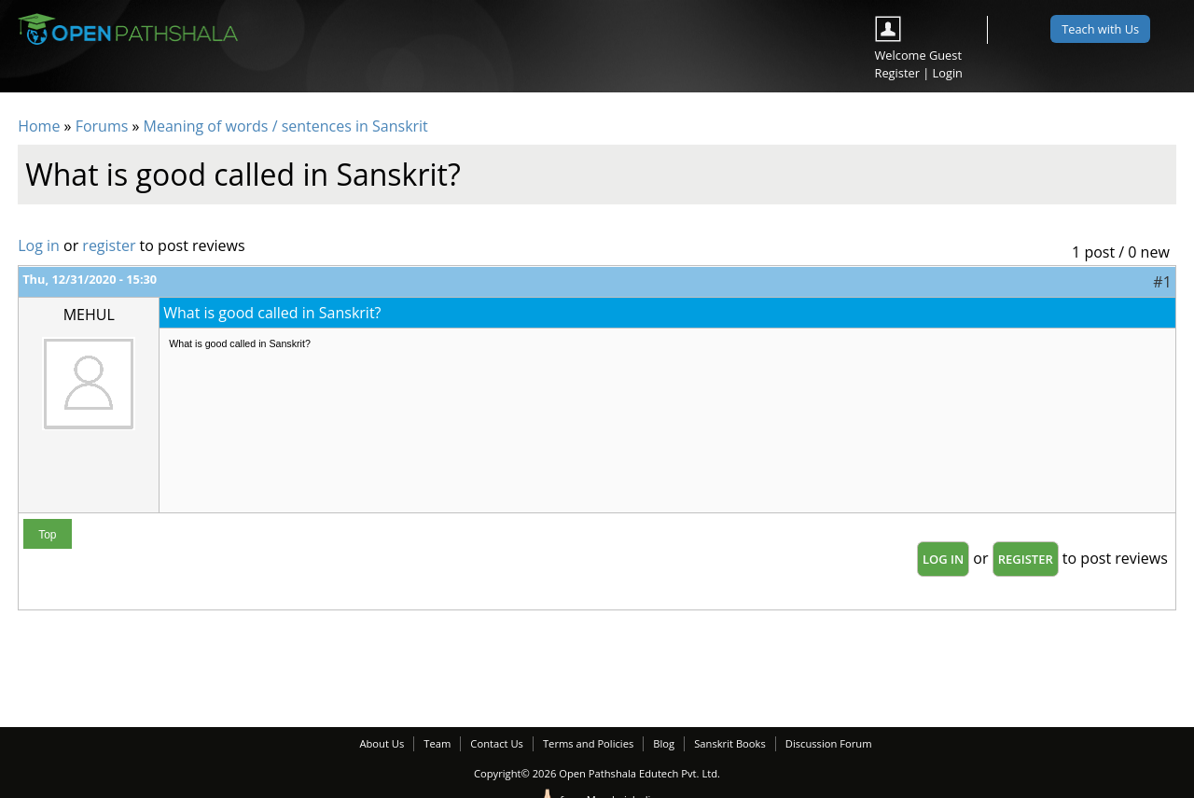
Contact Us (496, 743)
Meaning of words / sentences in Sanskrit (286, 126)
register (108, 245)
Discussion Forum (828, 743)
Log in (39, 245)
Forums (102, 126)
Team (437, 743)
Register (897, 72)
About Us (381, 743)
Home (39, 126)
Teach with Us (1100, 29)
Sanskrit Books (730, 743)
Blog (663, 743)
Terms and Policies (588, 743)
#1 (1162, 282)
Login (948, 72)
